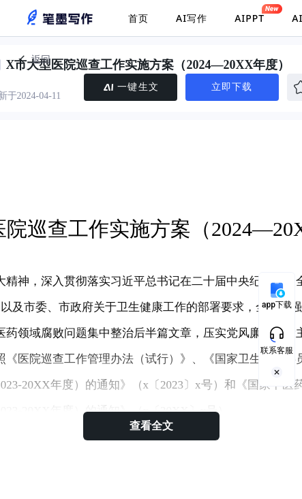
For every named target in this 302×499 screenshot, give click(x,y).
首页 (138, 18)
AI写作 (191, 18)
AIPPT (250, 14)
